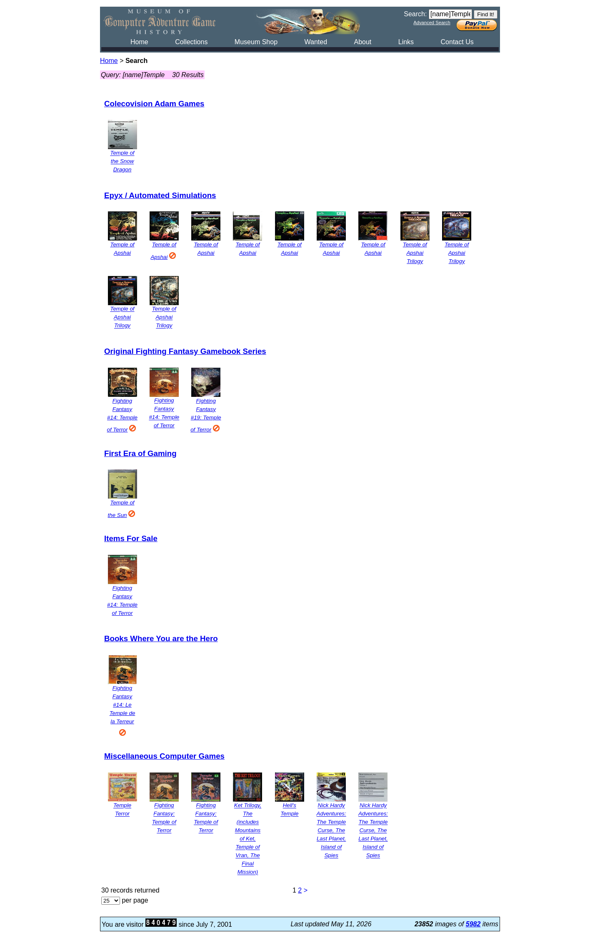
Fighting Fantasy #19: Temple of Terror (205, 415)
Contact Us (457, 41)
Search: (415, 14)
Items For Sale (131, 538)
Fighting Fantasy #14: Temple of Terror (122, 415)
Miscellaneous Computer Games (164, 756)
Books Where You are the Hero (161, 638)
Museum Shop (256, 41)
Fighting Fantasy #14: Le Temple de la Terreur (122, 710)
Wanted (315, 41)
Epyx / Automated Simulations (160, 195)
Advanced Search (431, 22)
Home (139, 41)
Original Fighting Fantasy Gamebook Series (185, 351)
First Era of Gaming (140, 453)
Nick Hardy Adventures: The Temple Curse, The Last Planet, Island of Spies (331, 831)
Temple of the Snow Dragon (122, 161)
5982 (473, 924)
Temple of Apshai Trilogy (415, 252)
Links (406, 41)
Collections (191, 41)
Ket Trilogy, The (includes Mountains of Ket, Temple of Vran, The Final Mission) (247, 839)
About (362, 41)
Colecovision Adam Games (154, 103)
